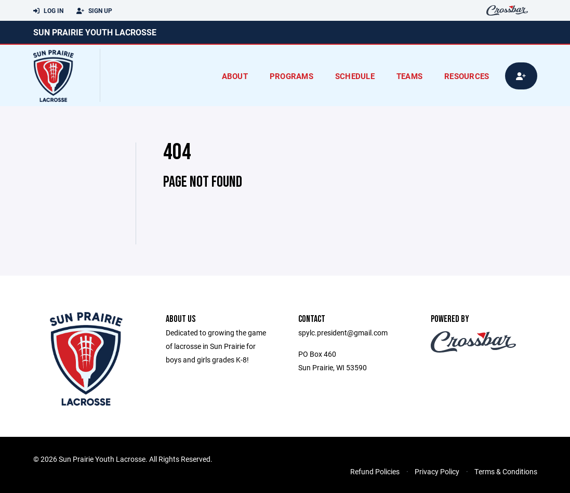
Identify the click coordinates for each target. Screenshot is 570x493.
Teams (409, 76)
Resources (466, 76)
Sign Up (94, 11)
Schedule (355, 76)
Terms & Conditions (505, 471)
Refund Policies (375, 471)
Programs (291, 76)
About (235, 76)
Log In (48, 11)
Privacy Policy (437, 471)
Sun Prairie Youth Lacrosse (94, 32)
